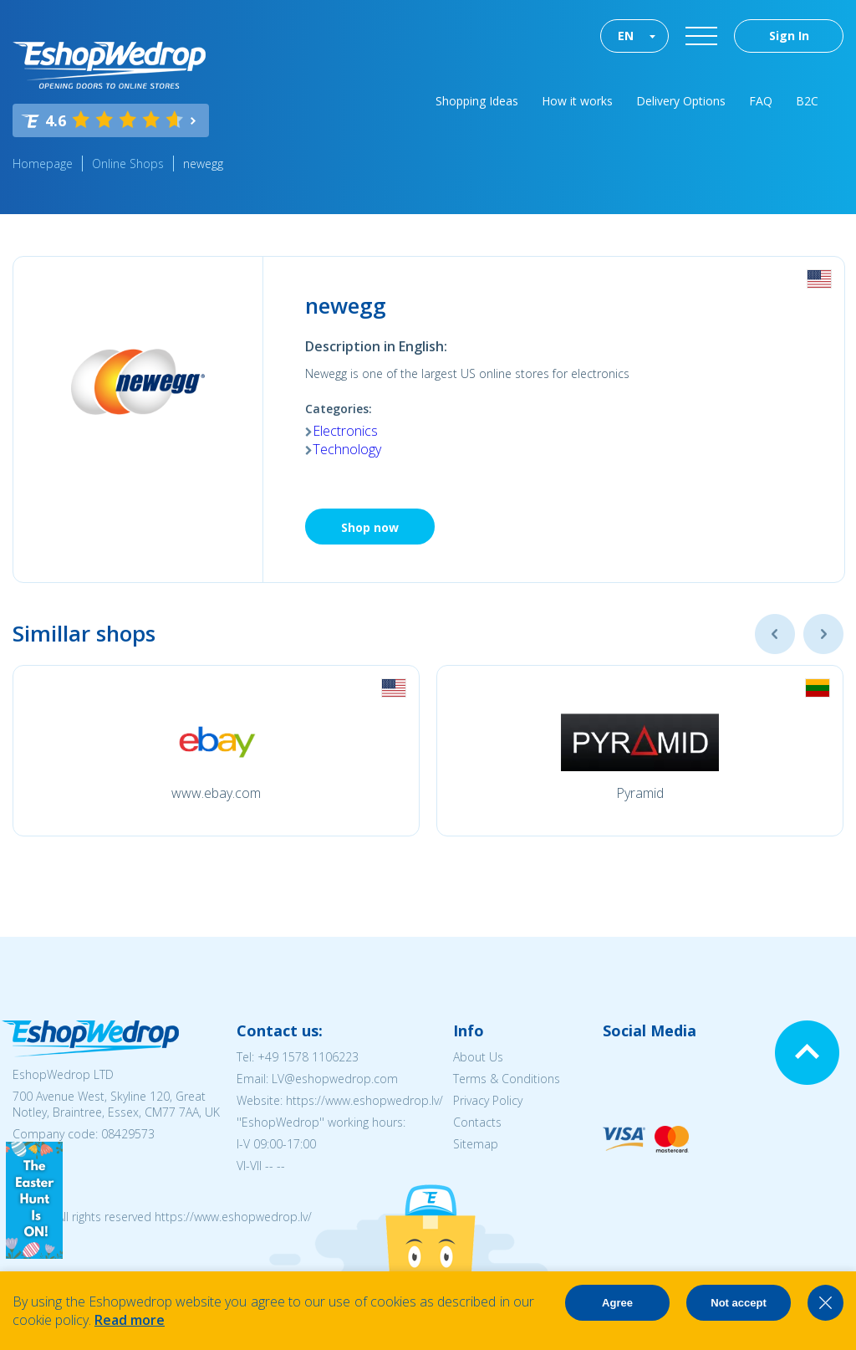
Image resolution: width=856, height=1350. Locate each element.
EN (626, 35)
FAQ (760, 101)
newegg (203, 163)
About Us (478, 1057)
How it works (577, 101)
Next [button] (823, 634)
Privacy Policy (487, 1100)
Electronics (345, 431)
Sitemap (475, 1144)
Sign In (789, 35)
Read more (129, 1320)
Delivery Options (681, 101)
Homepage (43, 163)
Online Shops (128, 163)
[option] (216, 750)
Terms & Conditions (506, 1079)
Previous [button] (775, 634)
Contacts (477, 1122)
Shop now (370, 527)
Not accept (738, 1302)
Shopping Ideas (477, 101)
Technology (347, 449)
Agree (617, 1302)
